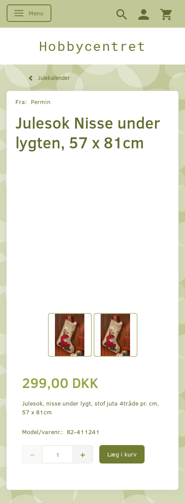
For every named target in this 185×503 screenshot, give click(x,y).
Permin (41, 101)
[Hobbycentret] (92, 46)
